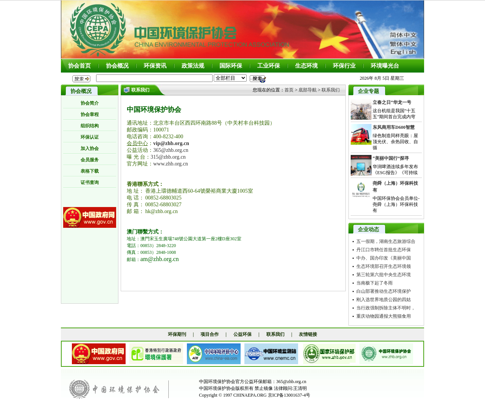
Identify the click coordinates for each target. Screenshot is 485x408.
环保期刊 (177, 334)
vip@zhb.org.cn (171, 143)
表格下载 (90, 171)
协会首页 (79, 66)
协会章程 (90, 114)
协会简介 (90, 103)
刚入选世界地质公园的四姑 (383, 299)
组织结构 (90, 125)
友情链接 (308, 334)
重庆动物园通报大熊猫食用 (383, 316)
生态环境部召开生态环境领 (383, 266)
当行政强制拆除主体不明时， (385, 308)
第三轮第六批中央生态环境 (383, 274)
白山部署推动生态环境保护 (383, 291)
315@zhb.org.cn (168, 157)
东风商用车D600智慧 (394, 127)
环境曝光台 (385, 66)
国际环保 (230, 66)
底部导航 (307, 90)
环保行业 (344, 66)
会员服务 (90, 159)
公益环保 (242, 334)
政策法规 (193, 66)
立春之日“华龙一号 (392, 102)
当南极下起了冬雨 (374, 283)
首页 (289, 90)
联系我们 (331, 90)
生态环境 (306, 66)
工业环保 (268, 66)
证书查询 (90, 182)
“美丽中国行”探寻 (391, 158)
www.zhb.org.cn (170, 164)
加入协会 (90, 148)
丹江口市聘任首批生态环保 (383, 249)
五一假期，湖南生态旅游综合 (385, 241)
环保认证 (90, 137)
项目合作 (210, 334)
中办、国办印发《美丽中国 (383, 258)
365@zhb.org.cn (170, 150)
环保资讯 (155, 66)
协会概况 (117, 66)
